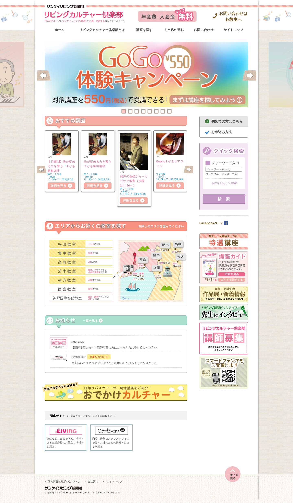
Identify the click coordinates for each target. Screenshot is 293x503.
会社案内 (93, 484)
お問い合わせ (203, 30)
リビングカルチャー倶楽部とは (102, 30)
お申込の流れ (174, 30)
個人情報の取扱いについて (64, 484)
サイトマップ (233, 30)
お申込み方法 (221, 132)
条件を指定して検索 (224, 183)
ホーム (60, 30)
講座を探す (144, 30)
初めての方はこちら (227, 121)
